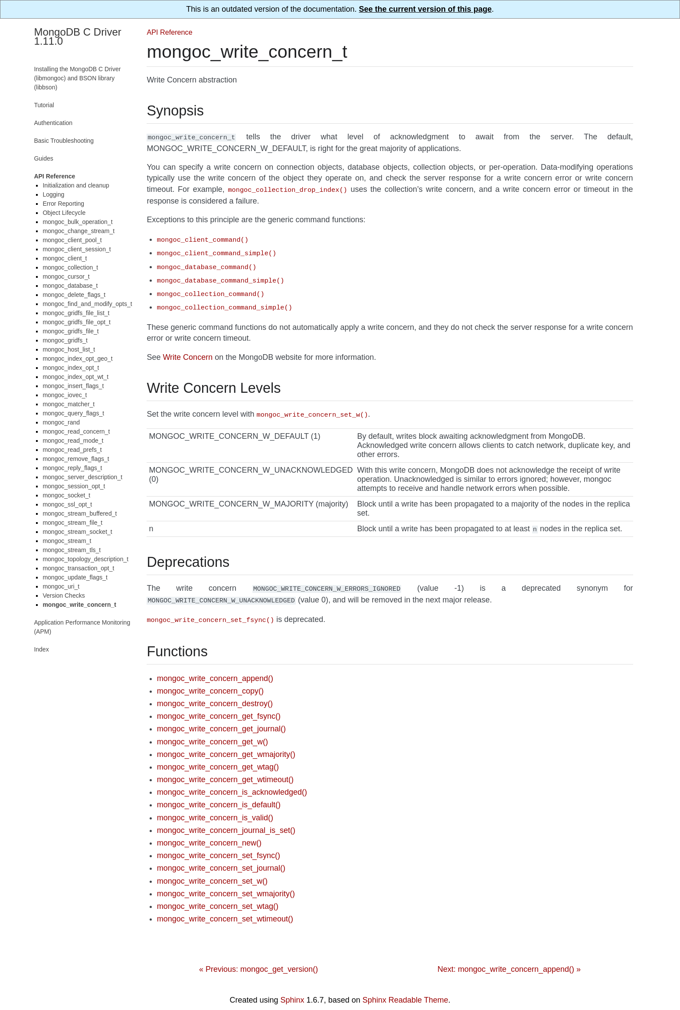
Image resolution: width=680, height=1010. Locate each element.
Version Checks (63, 595)
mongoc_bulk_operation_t (77, 221)
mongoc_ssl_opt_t (67, 504)
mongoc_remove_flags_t (75, 458)
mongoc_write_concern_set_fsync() (218, 845)
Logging (53, 194)
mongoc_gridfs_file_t (70, 331)
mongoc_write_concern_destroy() (215, 693)
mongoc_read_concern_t (76, 431)
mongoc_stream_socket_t (77, 531)
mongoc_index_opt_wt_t (75, 376)
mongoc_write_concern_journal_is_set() (226, 820)
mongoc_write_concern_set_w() (212, 870)
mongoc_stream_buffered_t (79, 513)
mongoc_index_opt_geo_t (77, 358)
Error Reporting (63, 203)
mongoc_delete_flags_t (73, 294)
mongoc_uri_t (60, 586)
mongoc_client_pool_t (71, 240)
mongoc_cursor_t (65, 276)
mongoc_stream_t (66, 540)
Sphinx (292, 989)
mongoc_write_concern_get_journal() (221, 718)
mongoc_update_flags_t (74, 577)
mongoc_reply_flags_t (72, 467)
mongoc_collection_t (70, 267)
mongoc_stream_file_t (72, 522)
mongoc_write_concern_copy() (210, 680)
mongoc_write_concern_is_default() (219, 794)
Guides (43, 158)
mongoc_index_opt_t (70, 367)
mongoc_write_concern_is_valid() (215, 807)
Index (41, 649)
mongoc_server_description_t (82, 477)
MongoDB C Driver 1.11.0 (77, 36)
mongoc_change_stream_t (78, 230)
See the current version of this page (425, 9)
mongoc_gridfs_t (65, 340)
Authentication (53, 122)
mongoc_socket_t (66, 495)
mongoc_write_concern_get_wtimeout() (225, 769)
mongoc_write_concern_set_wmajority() (226, 883)
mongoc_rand (61, 422)
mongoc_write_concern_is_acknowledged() (232, 781)
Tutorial (44, 105)
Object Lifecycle (63, 212)
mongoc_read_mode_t (72, 440)
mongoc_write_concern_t (79, 604)
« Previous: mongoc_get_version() (258, 958)
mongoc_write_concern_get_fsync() (219, 705)
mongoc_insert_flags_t (73, 385)
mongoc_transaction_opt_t (78, 568)
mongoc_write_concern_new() (209, 832)
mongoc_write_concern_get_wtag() (218, 756)
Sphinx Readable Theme (405, 989)
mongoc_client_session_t (76, 249)
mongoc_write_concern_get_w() (212, 731)
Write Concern (187, 350)
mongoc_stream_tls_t (71, 549)
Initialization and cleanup (75, 185)
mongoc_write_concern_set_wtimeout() (225, 908)
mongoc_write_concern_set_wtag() (217, 896)
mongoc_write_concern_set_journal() (221, 857)
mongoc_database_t (70, 285)
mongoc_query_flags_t (73, 413)
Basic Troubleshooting (64, 140)
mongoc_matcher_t (68, 404)
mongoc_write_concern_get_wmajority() (226, 744)
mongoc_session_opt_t (73, 486)
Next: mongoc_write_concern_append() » (509, 958)
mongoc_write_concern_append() (215, 668)
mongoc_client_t (64, 258)
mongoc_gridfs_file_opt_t (76, 322)
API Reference (169, 32)
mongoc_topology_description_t (85, 559)
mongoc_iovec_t (64, 394)
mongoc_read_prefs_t (71, 449)
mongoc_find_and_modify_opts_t (87, 303)
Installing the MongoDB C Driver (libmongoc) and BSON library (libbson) (77, 78)
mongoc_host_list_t (68, 349)
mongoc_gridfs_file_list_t (75, 312)
